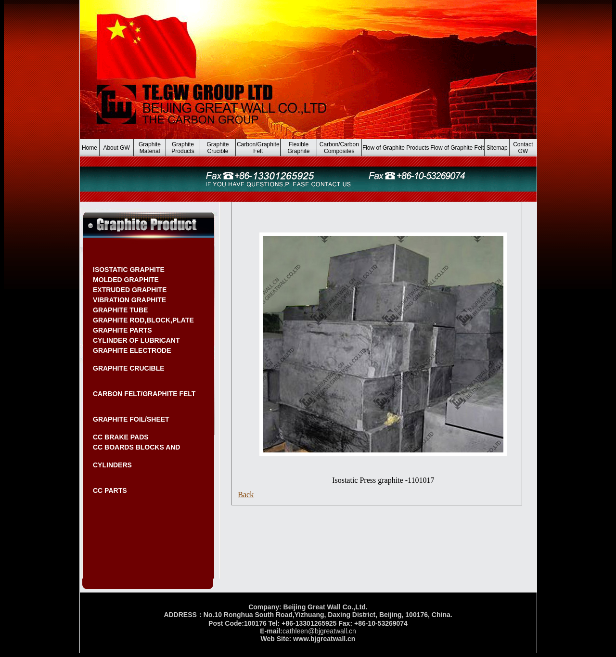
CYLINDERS (112, 465)
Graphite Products (182, 148)
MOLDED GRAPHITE (126, 279)
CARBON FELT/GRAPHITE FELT (144, 394)
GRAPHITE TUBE (120, 310)
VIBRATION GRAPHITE (129, 300)
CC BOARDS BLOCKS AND (136, 447)
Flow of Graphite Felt (457, 147)
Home (89, 147)
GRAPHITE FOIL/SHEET (131, 419)
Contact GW (523, 148)
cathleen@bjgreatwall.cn (319, 631)
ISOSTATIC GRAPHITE (129, 269)
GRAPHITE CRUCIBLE (129, 368)
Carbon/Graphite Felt (258, 148)
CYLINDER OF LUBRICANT (136, 340)
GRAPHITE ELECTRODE (132, 350)
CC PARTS (110, 490)
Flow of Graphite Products (395, 147)
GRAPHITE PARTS (122, 330)
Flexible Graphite (299, 148)
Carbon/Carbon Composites (339, 148)
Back (246, 494)
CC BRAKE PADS (121, 437)
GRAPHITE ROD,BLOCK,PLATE (143, 320)
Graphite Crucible (217, 148)
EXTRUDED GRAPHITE (130, 290)
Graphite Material (150, 148)
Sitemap (497, 147)
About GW (116, 147)
